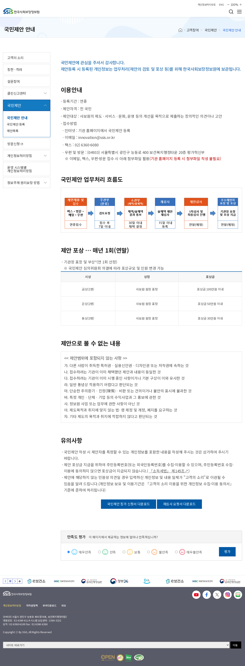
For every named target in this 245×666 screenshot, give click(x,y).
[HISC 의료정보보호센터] (64, 581)
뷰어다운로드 (49, 605)
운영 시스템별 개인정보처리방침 (19, 169)
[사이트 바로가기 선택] (116, 645)
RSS (64, 605)
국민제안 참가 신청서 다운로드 (128, 503)
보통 (137, 552)
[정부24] (119, 581)
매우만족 (85, 552)
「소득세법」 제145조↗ (168, 470)
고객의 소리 (15, 57)
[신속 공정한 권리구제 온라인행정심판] (92, 581)
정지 (10, 581)
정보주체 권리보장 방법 (23, 182)
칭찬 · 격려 (14, 69)
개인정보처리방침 (207, 4)
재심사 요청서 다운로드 (179, 503)
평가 (227, 551)
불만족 (163, 552)
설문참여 (13, 81)
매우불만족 (194, 552)
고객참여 (193, 30)
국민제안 (211, 30)
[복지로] (147, 581)
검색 (231, 11)
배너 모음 (19, 581)
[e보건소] (36, 581)
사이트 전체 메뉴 (239, 11)
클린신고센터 (16, 93)
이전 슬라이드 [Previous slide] (5, 581)
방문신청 (15, 143)
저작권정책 (31, 605)
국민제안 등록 (16, 124)
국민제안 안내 (17, 117)
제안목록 (12, 131)
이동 (235, 645)
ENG (221, 4)
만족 (113, 552)
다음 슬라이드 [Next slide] (14, 581)
